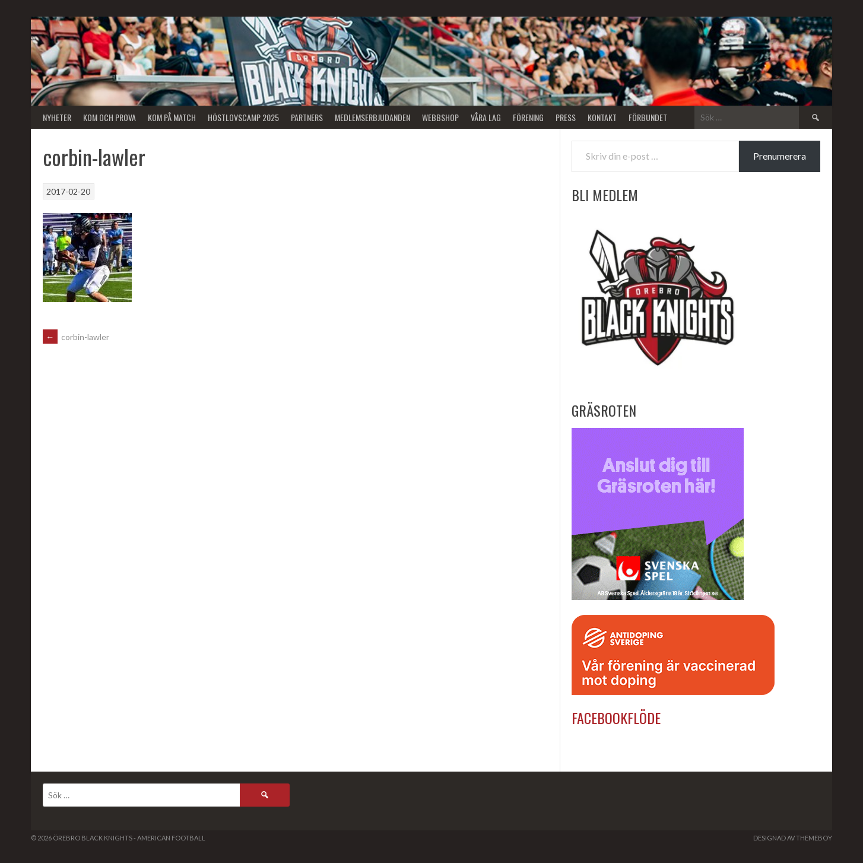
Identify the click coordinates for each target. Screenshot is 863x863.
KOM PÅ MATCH (172, 117)
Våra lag (486, 117)
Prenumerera (779, 155)
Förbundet (648, 117)
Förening (528, 117)
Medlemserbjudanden (372, 117)
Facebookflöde (616, 717)
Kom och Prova (109, 117)
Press (566, 117)
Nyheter (57, 117)
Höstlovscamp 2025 (243, 117)
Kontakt (602, 117)
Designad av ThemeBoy (792, 838)
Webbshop (440, 117)
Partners (307, 117)
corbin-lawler (76, 337)
